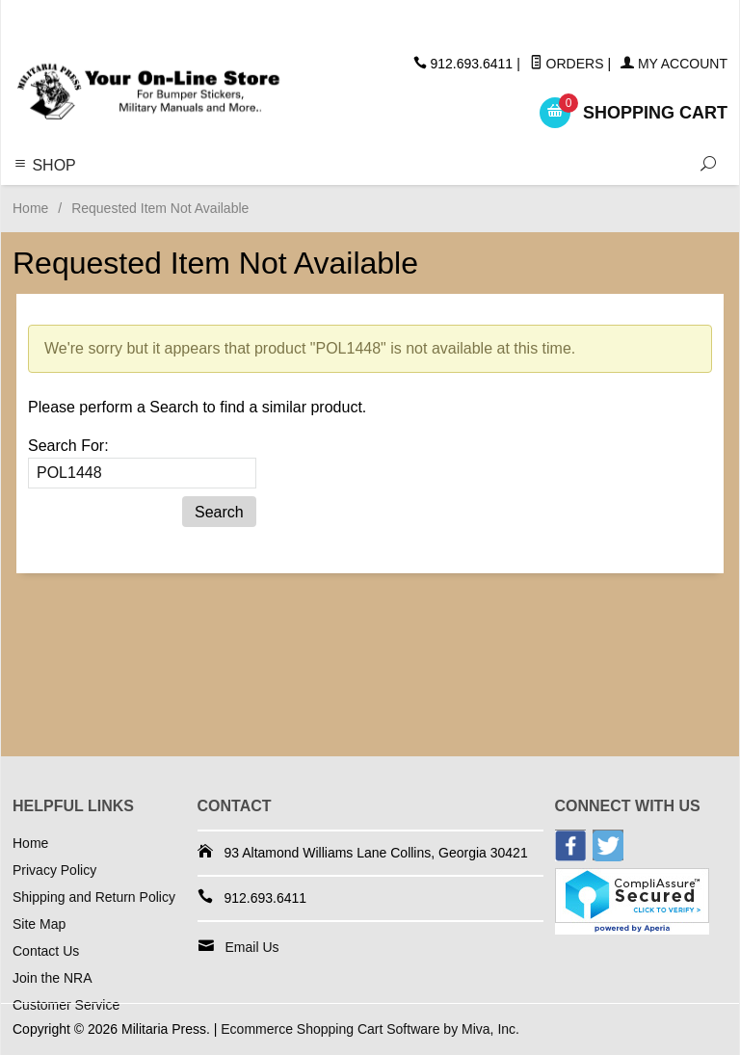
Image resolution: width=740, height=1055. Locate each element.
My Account (674, 63)
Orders (567, 63)
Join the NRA (52, 978)
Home (30, 208)
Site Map (39, 924)
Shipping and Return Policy (94, 897)
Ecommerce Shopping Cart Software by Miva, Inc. (370, 1029)
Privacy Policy (54, 870)
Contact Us (46, 951)
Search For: (68, 445)
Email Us (252, 947)
